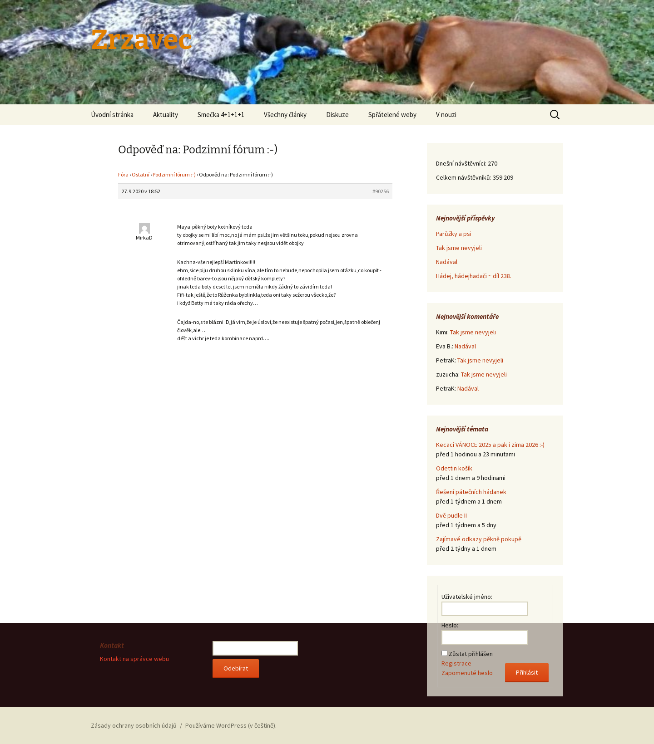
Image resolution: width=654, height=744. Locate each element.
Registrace (456, 663)
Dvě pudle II (451, 515)
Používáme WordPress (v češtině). (231, 725)
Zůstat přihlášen (471, 654)
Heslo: (449, 625)
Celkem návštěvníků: (464, 177)
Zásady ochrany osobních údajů (134, 725)
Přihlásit (527, 672)
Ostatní (140, 174)
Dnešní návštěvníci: (462, 163)
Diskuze (337, 114)
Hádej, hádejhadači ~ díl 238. (473, 276)
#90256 (380, 191)
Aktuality (165, 114)
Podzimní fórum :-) (174, 174)
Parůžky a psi (453, 234)
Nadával (446, 262)
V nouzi (446, 114)
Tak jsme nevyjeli (459, 248)
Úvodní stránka (112, 114)
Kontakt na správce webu (134, 659)
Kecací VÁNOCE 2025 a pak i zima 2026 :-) (490, 445)
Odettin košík (454, 468)
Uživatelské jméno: (466, 596)
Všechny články (285, 114)
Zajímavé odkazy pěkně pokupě (478, 539)
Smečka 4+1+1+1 (221, 114)
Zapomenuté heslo (467, 673)
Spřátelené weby (392, 114)
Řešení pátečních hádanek (471, 492)
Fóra (123, 174)
